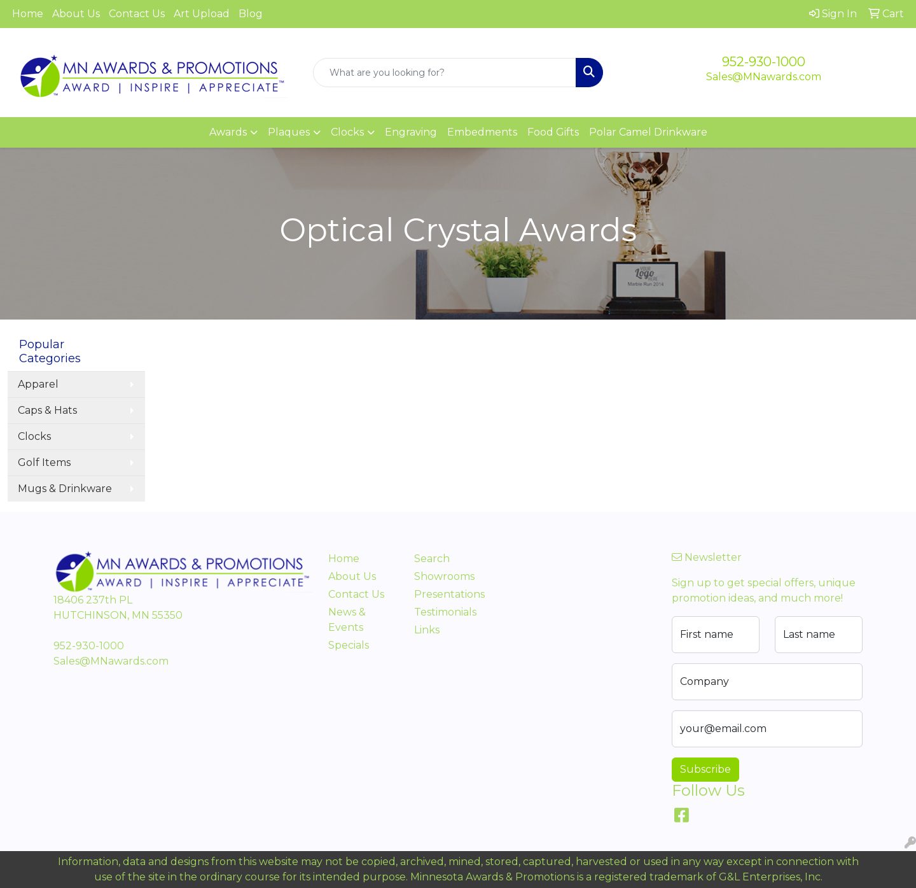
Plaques (289, 132)
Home (27, 14)
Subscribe (705, 769)
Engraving (411, 132)
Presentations (449, 594)
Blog (251, 14)
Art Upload (202, 14)
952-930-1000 (763, 61)
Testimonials (445, 612)
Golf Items (44, 462)
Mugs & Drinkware (65, 489)
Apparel (38, 384)
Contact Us (137, 14)
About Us (76, 14)
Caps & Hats (47, 410)
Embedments (482, 132)
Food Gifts (553, 132)
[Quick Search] (444, 72)
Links (427, 630)
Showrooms (444, 576)
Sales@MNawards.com (763, 77)
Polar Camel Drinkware (648, 132)
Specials (348, 645)
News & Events (347, 619)
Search (432, 559)
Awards (228, 132)
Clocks (347, 132)
